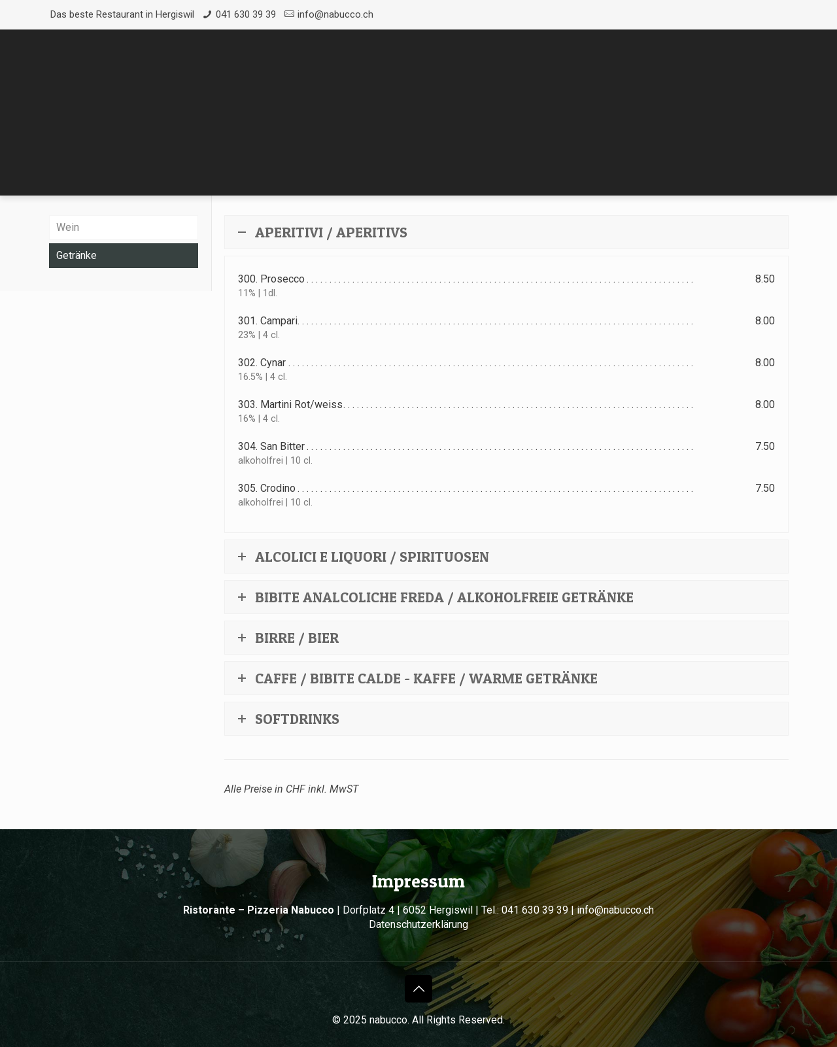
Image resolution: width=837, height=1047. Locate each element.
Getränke (76, 255)
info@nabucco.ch (335, 14)
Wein (67, 227)
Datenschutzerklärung (418, 924)
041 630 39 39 (246, 14)
